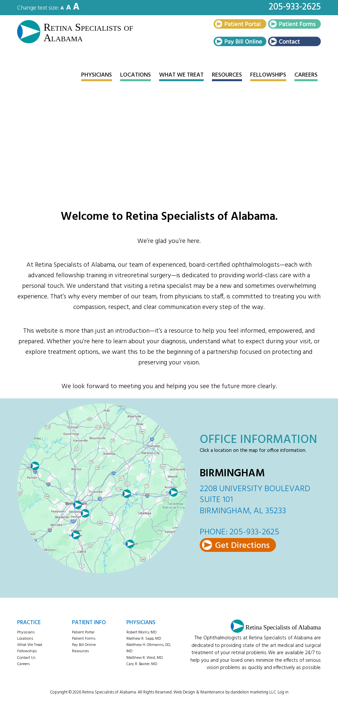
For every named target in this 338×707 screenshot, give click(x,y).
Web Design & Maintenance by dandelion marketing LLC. (225, 691)
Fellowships (27, 651)
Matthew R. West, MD (144, 657)
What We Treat (29, 644)
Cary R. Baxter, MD (141, 663)
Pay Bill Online (84, 644)
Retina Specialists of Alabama (82, 32)
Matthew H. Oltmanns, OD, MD (148, 647)
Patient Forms (83, 638)
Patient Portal (83, 631)
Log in (283, 691)
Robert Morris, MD (141, 631)
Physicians (26, 631)
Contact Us (26, 657)
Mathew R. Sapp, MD (143, 638)
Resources (80, 651)
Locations (25, 638)
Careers (23, 663)
